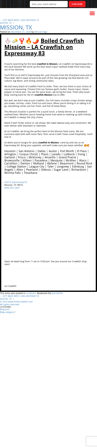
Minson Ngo (41, 31)
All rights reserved (9, 304)
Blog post (5, 309)
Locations (31, 293)
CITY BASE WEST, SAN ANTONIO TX (21, 20)
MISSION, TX (16, 27)
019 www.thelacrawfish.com (18, 301)
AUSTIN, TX (5, 22)
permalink (57, 293)
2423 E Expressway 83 (15, 182)
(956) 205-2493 (11, 187)
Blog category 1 (8, 312)
